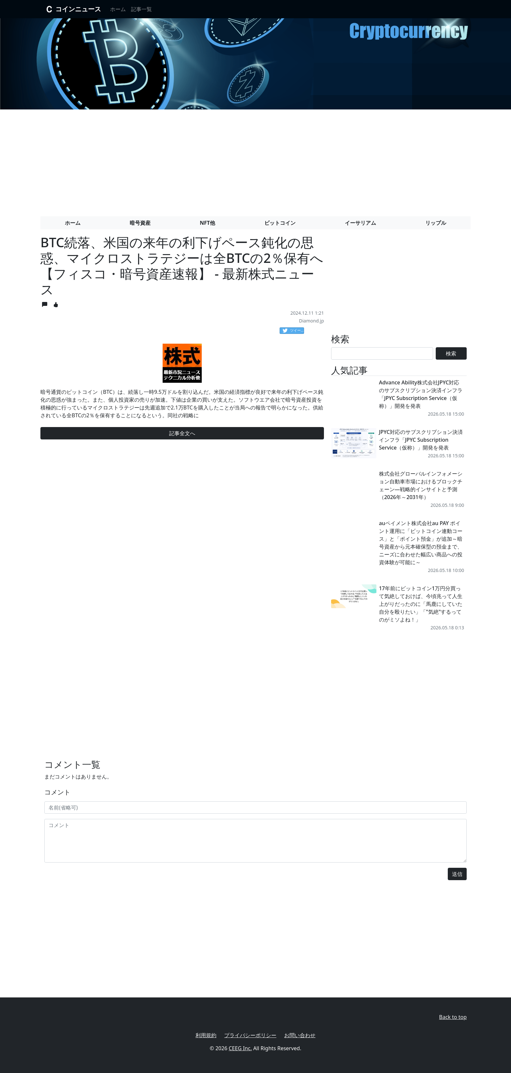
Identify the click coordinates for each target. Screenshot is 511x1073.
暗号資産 (140, 222)
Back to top (453, 1017)
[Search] (382, 353)
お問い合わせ (299, 1035)
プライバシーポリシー (250, 1035)
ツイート (293, 330)
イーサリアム (360, 222)
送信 (457, 874)
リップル (435, 222)
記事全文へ (182, 433)
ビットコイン (280, 222)
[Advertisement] (255, 160)
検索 (451, 353)
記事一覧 (141, 9)
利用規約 (206, 1035)
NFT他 (207, 222)
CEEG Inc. (240, 1048)
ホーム (118, 9)
